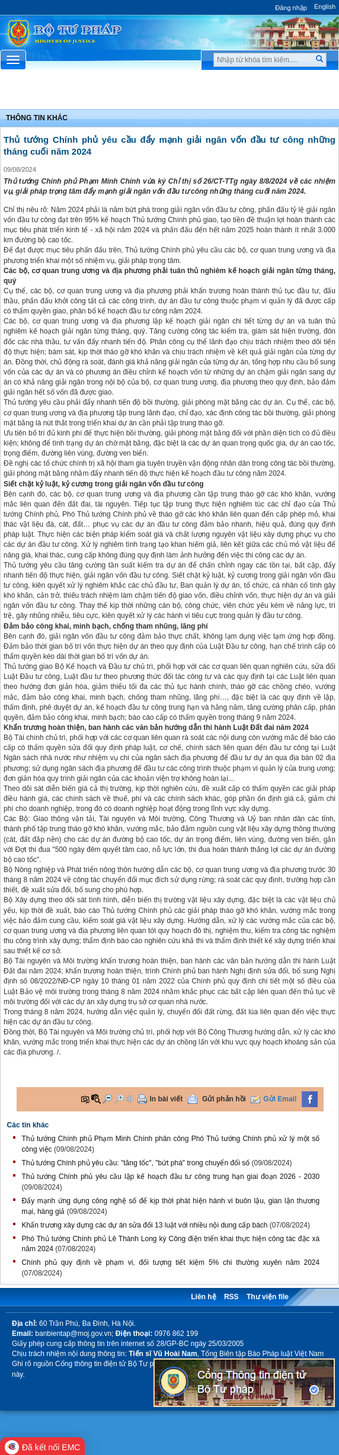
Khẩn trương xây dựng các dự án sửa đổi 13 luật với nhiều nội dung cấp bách (145, 1225)
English (324, 6)
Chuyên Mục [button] (169, 92)
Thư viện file (268, 1297)
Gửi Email (279, 1099)
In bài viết (166, 1099)
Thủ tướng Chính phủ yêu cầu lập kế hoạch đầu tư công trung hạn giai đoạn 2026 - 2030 (171, 1176)
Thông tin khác (37, 118)
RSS (231, 1297)
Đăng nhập (291, 7)
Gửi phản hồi (224, 1099)
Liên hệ (203, 1297)
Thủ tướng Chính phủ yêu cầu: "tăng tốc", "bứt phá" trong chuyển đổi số (136, 1163)
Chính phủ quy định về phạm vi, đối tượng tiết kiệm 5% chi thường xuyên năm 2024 (171, 1262)
